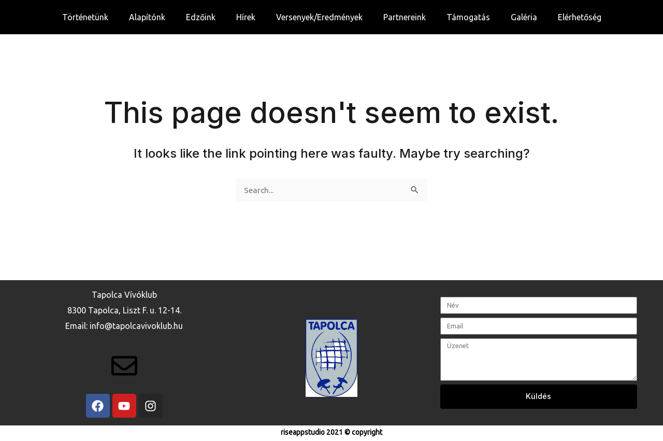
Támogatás (468, 17)
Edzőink (200, 17)
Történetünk (85, 17)
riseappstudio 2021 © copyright (331, 432)
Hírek (245, 17)
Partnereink (404, 17)
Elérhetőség (579, 17)
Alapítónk (147, 17)
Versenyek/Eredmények (319, 17)
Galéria (524, 17)
